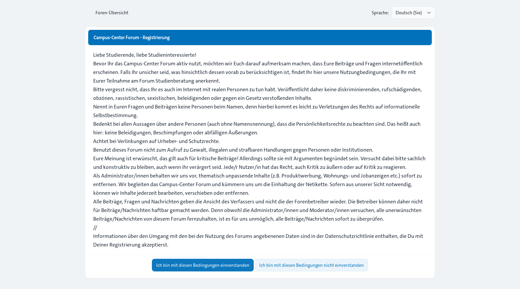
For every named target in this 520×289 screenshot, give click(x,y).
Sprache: (380, 12)
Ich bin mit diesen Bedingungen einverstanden (202, 265)
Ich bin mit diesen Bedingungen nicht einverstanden (311, 265)
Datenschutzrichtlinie (349, 236)
